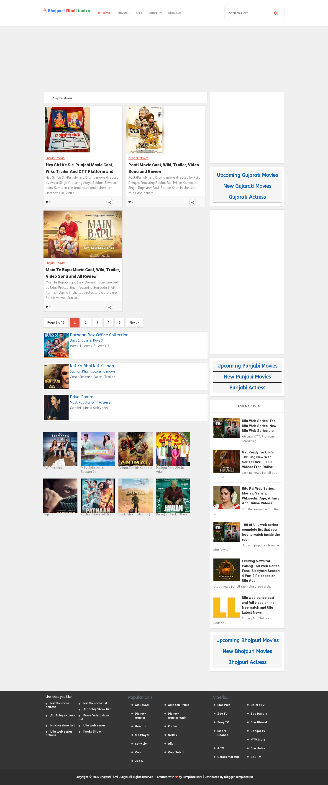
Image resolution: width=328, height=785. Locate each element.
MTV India (258, 739)
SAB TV (256, 757)
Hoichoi (140, 726)
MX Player (142, 735)
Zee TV (222, 714)
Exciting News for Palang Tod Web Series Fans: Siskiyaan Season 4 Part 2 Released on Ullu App (261, 571)
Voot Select (176, 752)
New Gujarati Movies (247, 186)
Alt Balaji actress (62, 715)
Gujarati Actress (247, 197)
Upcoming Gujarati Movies (247, 175)
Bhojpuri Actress (247, 662)
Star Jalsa (258, 748)
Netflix (172, 735)
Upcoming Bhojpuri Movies (247, 640)
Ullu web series (94, 725)
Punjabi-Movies (55, 158)
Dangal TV (258, 731)
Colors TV (258, 705)
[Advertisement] (164, 58)
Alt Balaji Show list (97, 709)
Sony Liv (141, 744)
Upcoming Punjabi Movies (247, 366)
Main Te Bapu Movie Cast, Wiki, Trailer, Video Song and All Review (83, 272)
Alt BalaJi (142, 705)
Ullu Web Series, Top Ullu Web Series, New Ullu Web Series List (259, 426)
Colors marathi (228, 757)
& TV (220, 748)
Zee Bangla (259, 714)
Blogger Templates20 (238, 777)
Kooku (172, 726)
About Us (174, 13)
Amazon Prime (179, 705)
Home (104, 13)
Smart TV (155, 13)
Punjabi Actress (247, 388)
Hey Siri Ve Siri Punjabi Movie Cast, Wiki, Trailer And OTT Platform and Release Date (79, 167)
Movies (124, 13)
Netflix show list (95, 703)
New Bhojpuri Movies (247, 651)
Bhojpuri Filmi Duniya (114, 777)
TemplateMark (192, 777)
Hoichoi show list (62, 725)
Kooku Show (92, 732)
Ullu (171, 744)
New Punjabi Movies (247, 377)
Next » (137, 322)
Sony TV (223, 722)
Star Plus (223, 705)
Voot (138, 752)
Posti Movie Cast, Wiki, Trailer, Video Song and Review (163, 167)
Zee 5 (139, 761)
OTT (139, 13)
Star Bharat (259, 722)
